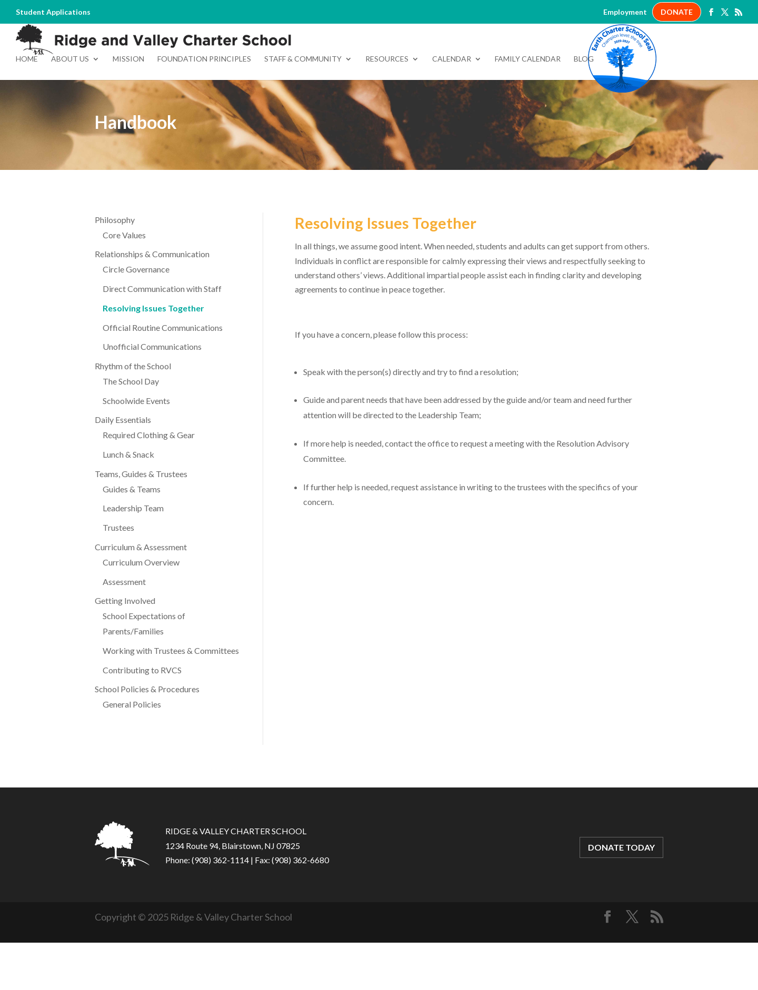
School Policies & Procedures (147, 737)
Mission (128, 106)
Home (27, 106)
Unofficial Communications (152, 394)
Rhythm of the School (133, 413)
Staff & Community (303, 106)
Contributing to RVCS (142, 717)
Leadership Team (133, 556)
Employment (625, 12)
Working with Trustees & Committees (171, 698)
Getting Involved (125, 648)
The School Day (131, 428)
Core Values (124, 282)
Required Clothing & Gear (149, 482)
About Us (70, 106)
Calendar (451, 106)
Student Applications (53, 12)
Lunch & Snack (128, 502)
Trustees (118, 575)
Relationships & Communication (152, 301)
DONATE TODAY (621, 895)
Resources (386, 106)
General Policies (132, 751)
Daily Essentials (123, 467)
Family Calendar (528, 106)
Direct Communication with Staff (162, 336)
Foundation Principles (204, 106)
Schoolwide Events (136, 448)
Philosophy (115, 267)
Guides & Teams (132, 536)
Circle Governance (136, 316)
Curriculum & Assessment (141, 594)
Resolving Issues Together (153, 355)
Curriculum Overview (141, 609)
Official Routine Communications (163, 375)
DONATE (677, 11)
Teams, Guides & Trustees (141, 521)
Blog (584, 106)
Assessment (124, 629)
